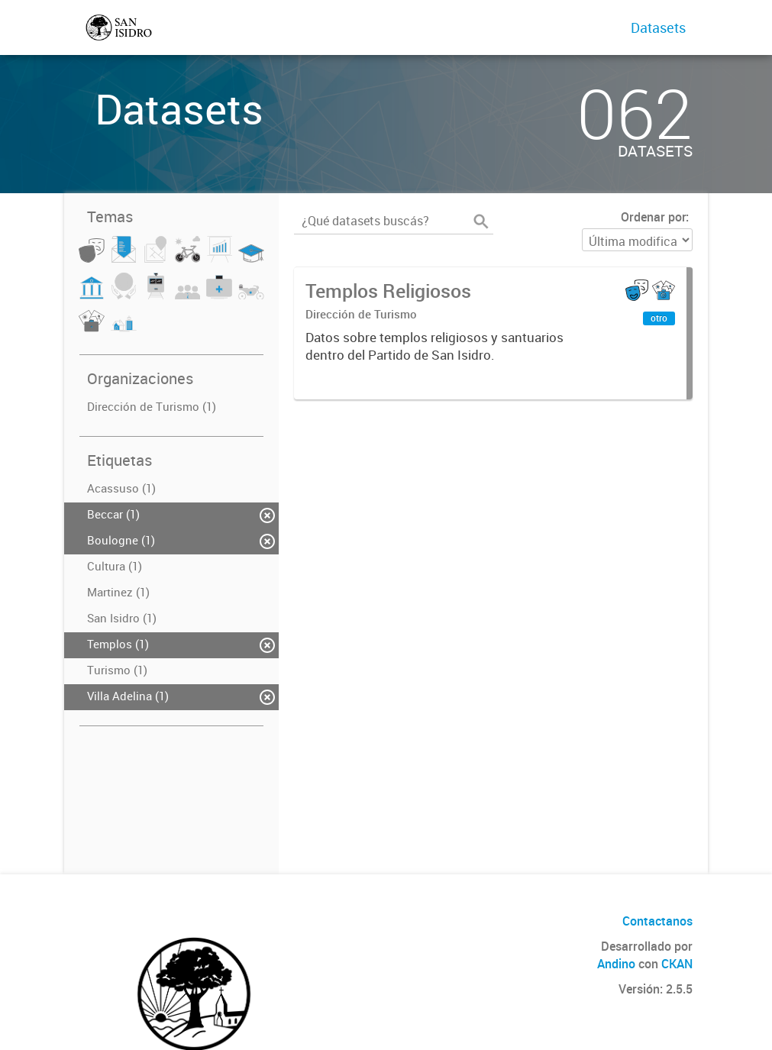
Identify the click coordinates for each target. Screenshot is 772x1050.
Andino (616, 963)
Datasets (658, 27)
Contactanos (657, 921)
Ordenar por (653, 217)
